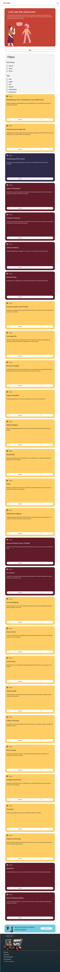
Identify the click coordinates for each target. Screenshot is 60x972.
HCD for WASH (6, 3)
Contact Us (46, 928)
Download (30, 119)
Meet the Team (9, 935)
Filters (30, 50)
